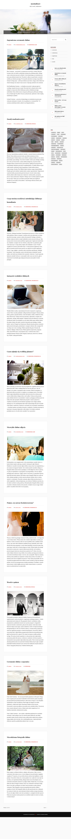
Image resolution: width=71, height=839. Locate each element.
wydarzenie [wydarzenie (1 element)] (64, 156)
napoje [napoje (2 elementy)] (56, 141)
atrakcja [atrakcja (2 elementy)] (54, 132)
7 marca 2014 (18, 687)
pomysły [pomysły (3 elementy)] (54, 147)
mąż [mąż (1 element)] (52, 141)
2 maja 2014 (18, 525)
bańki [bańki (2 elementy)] (58, 132)
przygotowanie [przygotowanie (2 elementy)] (55, 149)
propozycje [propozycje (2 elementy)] (60, 147)
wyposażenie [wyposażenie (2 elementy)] (55, 160)
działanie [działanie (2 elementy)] (63, 134)
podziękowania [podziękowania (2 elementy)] (55, 145)
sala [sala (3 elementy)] (64, 151)
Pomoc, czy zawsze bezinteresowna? (18, 518)
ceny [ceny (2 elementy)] (63, 132)
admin (9, 48)
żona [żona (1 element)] (60, 164)
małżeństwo (54, 52)
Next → (45, 832)
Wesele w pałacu (17, 599)
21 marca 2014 (18, 604)
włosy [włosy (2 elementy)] (60, 160)
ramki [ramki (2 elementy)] (53, 151)
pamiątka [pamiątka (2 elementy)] (54, 143)
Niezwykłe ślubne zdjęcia (23, 441)
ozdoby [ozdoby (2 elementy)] (62, 141)
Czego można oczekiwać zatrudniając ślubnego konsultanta (22, 205)
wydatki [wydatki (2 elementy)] (53, 158)
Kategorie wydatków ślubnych (20, 284)
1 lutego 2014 (18, 766)
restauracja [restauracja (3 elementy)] (59, 151)
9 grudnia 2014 (18, 291)
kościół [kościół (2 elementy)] (64, 138)
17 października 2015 (20, 48)
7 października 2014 (20, 370)
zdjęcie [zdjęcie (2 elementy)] (53, 162)
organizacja (34, 213)
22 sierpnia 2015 (19, 127)
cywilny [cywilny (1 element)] (53, 134)
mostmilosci (35, 3)
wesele (34, 127)
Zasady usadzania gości (21, 122)
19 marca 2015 (18, 213)
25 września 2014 (19, 446)
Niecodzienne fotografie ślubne (22, 759)
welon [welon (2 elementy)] (53, 156)
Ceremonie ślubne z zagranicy (19, 680)
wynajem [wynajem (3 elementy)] (59, 158)
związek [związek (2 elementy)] (58, 162)
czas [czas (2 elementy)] (58, 134)
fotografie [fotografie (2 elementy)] (54, 136)
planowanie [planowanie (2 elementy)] (60, 143)
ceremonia (32, 48)
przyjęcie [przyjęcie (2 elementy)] (63, 149)
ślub (36, 48)
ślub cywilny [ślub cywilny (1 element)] (55, 164)
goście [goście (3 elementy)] (53, 138)
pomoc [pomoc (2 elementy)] (62, 145)
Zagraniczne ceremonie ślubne (22, 41)
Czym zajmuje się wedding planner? (23, 363)
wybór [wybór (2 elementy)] (57, 156)
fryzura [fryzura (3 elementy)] (60, 136)
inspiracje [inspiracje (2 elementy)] (58, 138)
